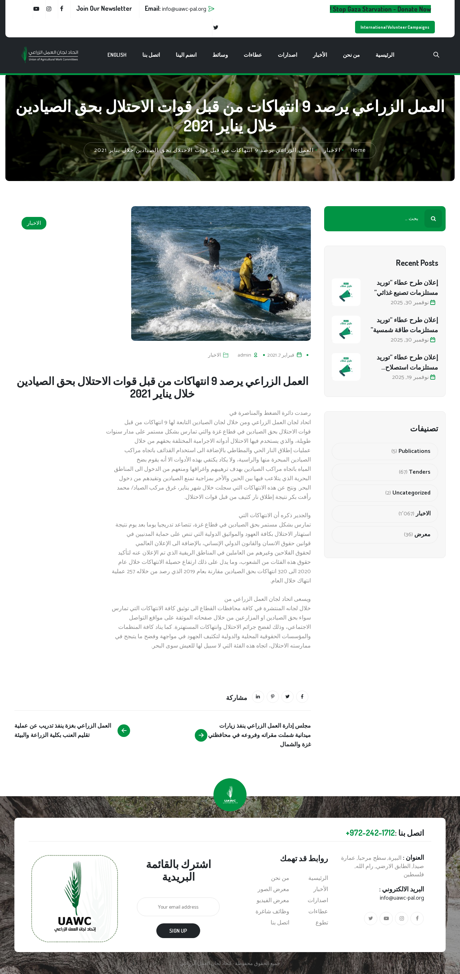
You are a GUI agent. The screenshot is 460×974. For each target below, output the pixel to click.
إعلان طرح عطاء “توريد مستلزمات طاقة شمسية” (404, 325)
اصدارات (287, 54)
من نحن (351, 54)
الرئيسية (385, 54)
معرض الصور (273, 889)
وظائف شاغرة (272, 912)
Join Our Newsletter (104, 8)
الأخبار (320, 54)
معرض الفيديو (273, 900)
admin (244, 355)
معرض (422, 534)
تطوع (322, 923)
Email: (175, 8)
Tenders (420, 472)
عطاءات (253, 54)
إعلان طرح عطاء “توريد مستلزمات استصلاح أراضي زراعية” (407, 362)
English (116, 54)
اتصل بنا (151, 54)
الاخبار (34, 223)
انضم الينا (186, 54)
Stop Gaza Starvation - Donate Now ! (380, 9)
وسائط (220, 54)
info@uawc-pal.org (402, 898)
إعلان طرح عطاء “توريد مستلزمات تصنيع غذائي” (406, 287)
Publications (415, 451)
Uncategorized (411, 493)
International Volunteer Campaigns (394, 27)
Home (358, 150)
